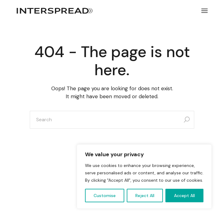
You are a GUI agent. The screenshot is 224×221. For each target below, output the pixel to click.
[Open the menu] (204, 11)
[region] (144, 176)
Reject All (144, 195)
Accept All (184, 195)
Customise (105, 195)
